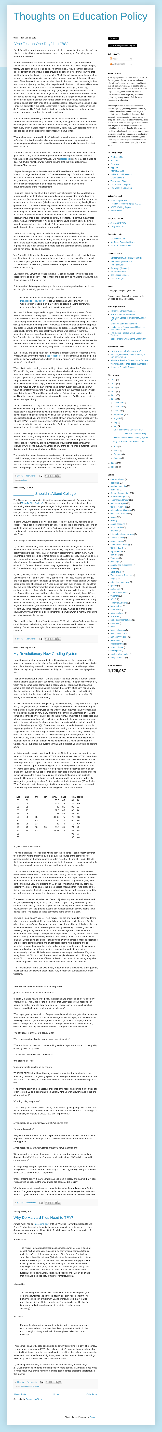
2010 (113, 399)
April (116, 446)
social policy (116, 651)
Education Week (118, 239)
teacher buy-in (117, 548)
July (116, 422)
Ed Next (114, 160)
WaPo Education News (121, 245)
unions (24, 480)
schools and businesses (121, 565)
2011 (113, 395)
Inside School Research (121, 174)
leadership (115, 609)
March (117, 450)
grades (114, 586)
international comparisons (122, 534)
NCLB (113, 599)
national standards (119, 633)
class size (115, 623)
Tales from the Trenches (121, 575)
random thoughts (118, 486)
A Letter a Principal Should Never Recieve (129, 360)
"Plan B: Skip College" (32, 503)
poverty (114, 520)
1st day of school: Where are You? (126, 351)
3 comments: (31, 476)
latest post (65, 159)
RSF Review (116, 211)
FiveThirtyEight (117, 265)
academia (115, 616)
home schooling (118, 630)
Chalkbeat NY (117, 157)
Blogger (93, 1417)
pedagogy (115, 562)
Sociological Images (120, 275)
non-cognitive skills (119, 637)
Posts (113, 59)
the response (53, 356)
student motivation (119, 592)
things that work (118, 657)
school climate (117, 647)
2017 (113, 380)
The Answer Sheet (119, 181)
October (117, 410)
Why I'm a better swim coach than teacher (129, 364)
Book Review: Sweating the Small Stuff (128, 339)
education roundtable (120, 582)
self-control (115, 589)
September (119, 414)
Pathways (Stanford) (120, 268)
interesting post (41, 1224)
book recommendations (121, 620)
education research (119, 513)
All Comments (117, 64)
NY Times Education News (122, 242)
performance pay (118, 503)
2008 (113, 467)
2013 (113, 387)
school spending (118, 524)
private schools (117, 613)
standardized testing (120, 544)
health (113, 627)
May (116, 426)
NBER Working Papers (121, 207)
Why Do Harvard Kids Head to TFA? (43, 1217)
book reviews (116, 606)
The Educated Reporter (121, 184)
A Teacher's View (118, 223)
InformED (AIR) (117, 171)
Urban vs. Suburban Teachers (124, 324)
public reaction (117, 644)
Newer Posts (20, 1394)
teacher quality (117, 537)
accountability (117, 527)
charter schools (117, 479)
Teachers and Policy (120, 500)
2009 (113, 463)
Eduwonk (115, 164)
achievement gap (118, 496)
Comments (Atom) (34, 1399)
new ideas (115, 555)
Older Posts (91, 1394)
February (118, 454)
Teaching (115, 558)
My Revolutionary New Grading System (46, 654)
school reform (117, 541)
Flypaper (114, 167)
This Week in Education (121, 188)
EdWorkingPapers (119, 200)
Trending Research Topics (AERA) (126, 204)
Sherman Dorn (117, 178)
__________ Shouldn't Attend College (45, 493)
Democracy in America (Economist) (126, 258)
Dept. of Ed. (116, 572)
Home (56, 1394)
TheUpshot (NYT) (118, 278)
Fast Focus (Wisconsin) (121, 261)
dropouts (114, 531)
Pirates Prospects (118, 272)
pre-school (115, 640)
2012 (113, 391)
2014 (113, 383)
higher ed (115, 490)
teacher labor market (120, 654)
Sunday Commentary (120, 493)
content (114, 579)
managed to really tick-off (32, 301)
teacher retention (118, 507)
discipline (115, 483)
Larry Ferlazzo (117, 226)
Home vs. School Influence (123, 311)
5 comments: (31, 639)
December (119, 403)
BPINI (113, 568)
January (117, 458)
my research (116, 551)
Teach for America (119, 603)
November (119, 406)
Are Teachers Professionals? (123, 314)
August (117, 418)
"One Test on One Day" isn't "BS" (41, 44)
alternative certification (30, 1386)
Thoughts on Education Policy (80, 16)
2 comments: (32, 1382)
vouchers (115, 596)
